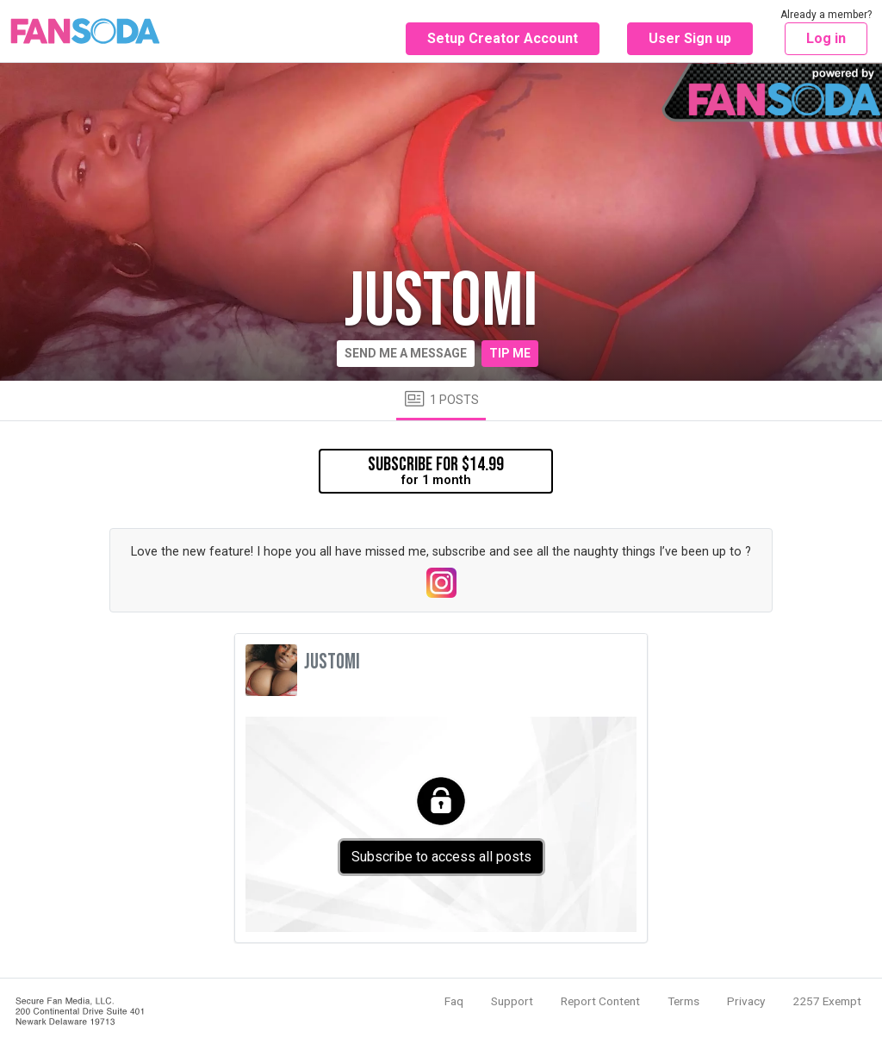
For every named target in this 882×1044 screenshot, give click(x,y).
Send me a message (406, 353)
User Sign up (690, 38)
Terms (683, 1001)
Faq (453, 1001)
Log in (826, 38)
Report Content (600, 1001)
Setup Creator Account (502, 38)
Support (512, 1001)
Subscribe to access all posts (441, 856)
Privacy (746, 1001)
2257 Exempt (826, 1001)
